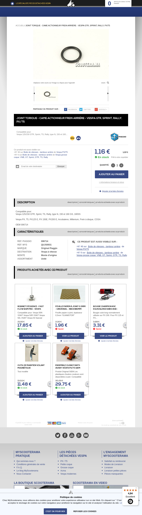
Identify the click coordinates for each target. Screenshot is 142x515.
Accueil (20, 25)
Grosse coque (67, 467)
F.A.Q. (19, 467)
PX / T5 (63, 461)
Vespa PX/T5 (62, 152)
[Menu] (136, 489)
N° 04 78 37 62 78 (111, 423)
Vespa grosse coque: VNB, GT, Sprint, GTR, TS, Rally (102, 255)
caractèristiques (86, 202)
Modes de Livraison (113, 464)
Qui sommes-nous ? (26, 461)
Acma (63, 470)
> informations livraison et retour (111, 182)
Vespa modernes (68, 474)
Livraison (108, 467)
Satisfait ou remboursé (114, 461)
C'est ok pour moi (55, 511)
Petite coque (66, 464)
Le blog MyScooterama (27, 470)
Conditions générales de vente (31, 464)
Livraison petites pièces (115, 470)
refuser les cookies (84, 511)
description (72, 202)
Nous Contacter (24, 474)
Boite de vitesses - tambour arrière (38, 152)
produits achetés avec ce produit (110, 202)
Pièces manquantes (113, 474)
